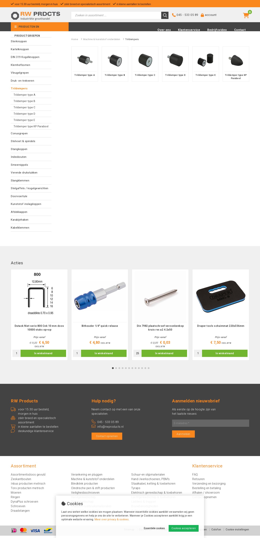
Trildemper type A (25, 94)
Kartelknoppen (20, 49)
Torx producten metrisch (27, 490)
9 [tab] (139, 370)
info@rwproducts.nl (108, 429)
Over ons (164, 31)
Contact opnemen (107, 438)
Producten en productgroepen (27, 29)
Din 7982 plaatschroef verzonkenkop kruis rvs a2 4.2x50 (160, 330)
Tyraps (135, 490)
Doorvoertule (19, 196)
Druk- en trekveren (22, 80)
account (211, 16)
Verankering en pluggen (87, 477)
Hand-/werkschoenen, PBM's (150, 481)
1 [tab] (113, 370)
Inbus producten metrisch (28, 486)
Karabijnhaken (20, 219)
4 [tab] (123, 370)
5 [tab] (126, 370)
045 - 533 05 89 (187, 16)
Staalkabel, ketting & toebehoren (153, 486)
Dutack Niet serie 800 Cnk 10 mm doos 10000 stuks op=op (39, 330)
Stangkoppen (19, 149)
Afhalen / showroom (206, 495)
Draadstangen (20, 513)
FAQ (195, 477)
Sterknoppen (19, 41)
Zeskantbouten (21, 481)
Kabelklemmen (20, 227)
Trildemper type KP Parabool (31, 126)
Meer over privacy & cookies (112, 519)
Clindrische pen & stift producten (93, 490)
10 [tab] (142, 370)
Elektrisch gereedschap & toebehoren (156, 495)
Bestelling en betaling (206, 490)
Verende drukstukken (24, 172)
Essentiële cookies (154, 528)
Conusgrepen (19, 133)
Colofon (216, 531)
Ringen (15, 499)
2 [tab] (116, 370)
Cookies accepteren (184, 528)
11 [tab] (145, 370)
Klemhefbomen (20, 65)
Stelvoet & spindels (23, 141)
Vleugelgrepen (20, 72)
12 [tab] (149, 370)
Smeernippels (19, 164)
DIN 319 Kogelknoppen (25, 57)
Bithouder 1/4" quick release (100, 328)
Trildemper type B (24, 101)
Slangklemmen (20, 180)
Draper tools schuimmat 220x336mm (220, 328)
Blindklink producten (84, 486)
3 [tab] (119, 370)
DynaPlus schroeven (24, 504)
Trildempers (19, 88)
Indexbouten (19, 157)
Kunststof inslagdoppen (26, 204)
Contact (240, 31)
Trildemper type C (24, 107)
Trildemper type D (24, 113)
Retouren (198, 481)
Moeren (16, 495)
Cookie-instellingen (237, 531)
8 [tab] (135, 370)
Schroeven (18, 508)
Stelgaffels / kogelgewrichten (29, 188)
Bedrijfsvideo (217, 31)
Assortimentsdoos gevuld (28, 477)
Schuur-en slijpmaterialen (148, 477)
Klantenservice (189, 31)
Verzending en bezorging (209, 486)
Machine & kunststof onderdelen (101, 39)
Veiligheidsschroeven (85, 495)
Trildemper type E (24, 120)
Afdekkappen (19, 212)
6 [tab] (129, 370)
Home (74, 39)
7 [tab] (132, 370)
